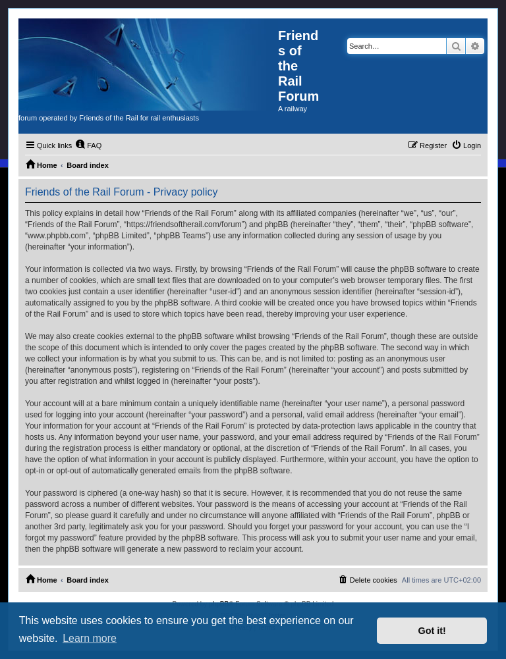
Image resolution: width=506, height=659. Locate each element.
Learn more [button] (90, 638)
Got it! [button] (432, 630)
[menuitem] (88, 145)
